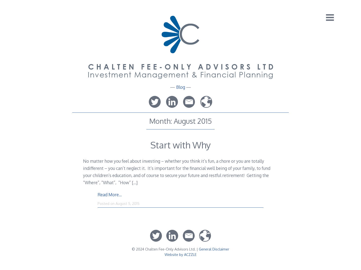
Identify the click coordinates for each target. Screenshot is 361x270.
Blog (180, 87)
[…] (135, 182)
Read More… (110, 194)
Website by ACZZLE (181, 254)
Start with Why (180, 145)
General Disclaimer (214, 249)
